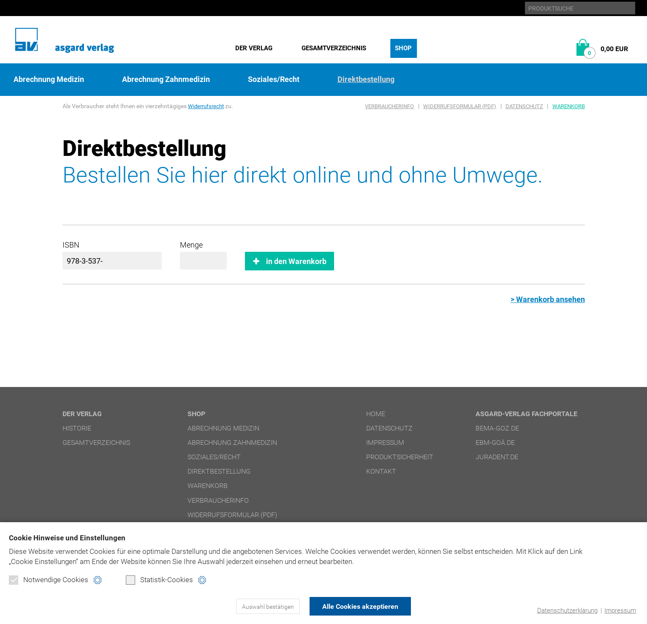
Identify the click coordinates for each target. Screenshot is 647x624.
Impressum (620, 610)
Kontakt (381, 471)
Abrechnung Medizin (49, 79)
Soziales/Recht (273, 79)
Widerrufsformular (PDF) (459, 106)
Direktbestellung (365, 79)
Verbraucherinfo (389, 106)
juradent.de (497, 457)
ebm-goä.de (495, 443)
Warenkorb (568, 106)
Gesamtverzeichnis (334, 48)
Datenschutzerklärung (567, 610)
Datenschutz (524, 106)
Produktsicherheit (399, 457)
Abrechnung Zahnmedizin (166, 79)
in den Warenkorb (296, 261)
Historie (77, 428)
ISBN (71, 244)
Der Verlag (253, 48)
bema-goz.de (497, 428)
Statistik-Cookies (159, 580)
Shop (403, 48)
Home (375, 414)
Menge (191, 244)
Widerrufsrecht (207, 106)
